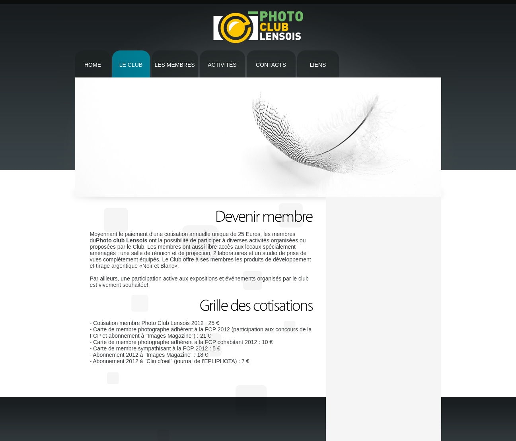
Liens (318, 65)
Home (92, 65)
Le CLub (130, 65)
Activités (222, 65)
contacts (271, 65)
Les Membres (174, 65)
